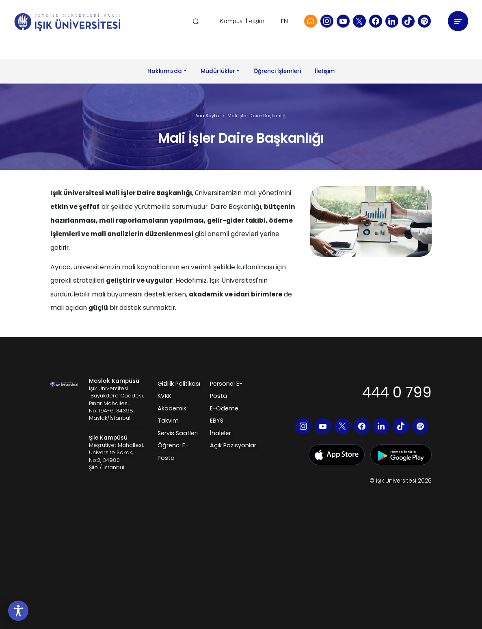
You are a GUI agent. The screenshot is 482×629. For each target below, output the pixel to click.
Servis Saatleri (178, 433)
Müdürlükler (218, 71)
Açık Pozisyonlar (233, 445)
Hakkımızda (164, 71)
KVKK (164, 396)
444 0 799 (397, 392)
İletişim (254, 21)
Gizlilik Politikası (179, 384)
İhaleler (220, 433)
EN (284, 21)
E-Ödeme (224, 408)
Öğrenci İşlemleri (277, 71)
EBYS (216, 420)
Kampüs (231, 21)
